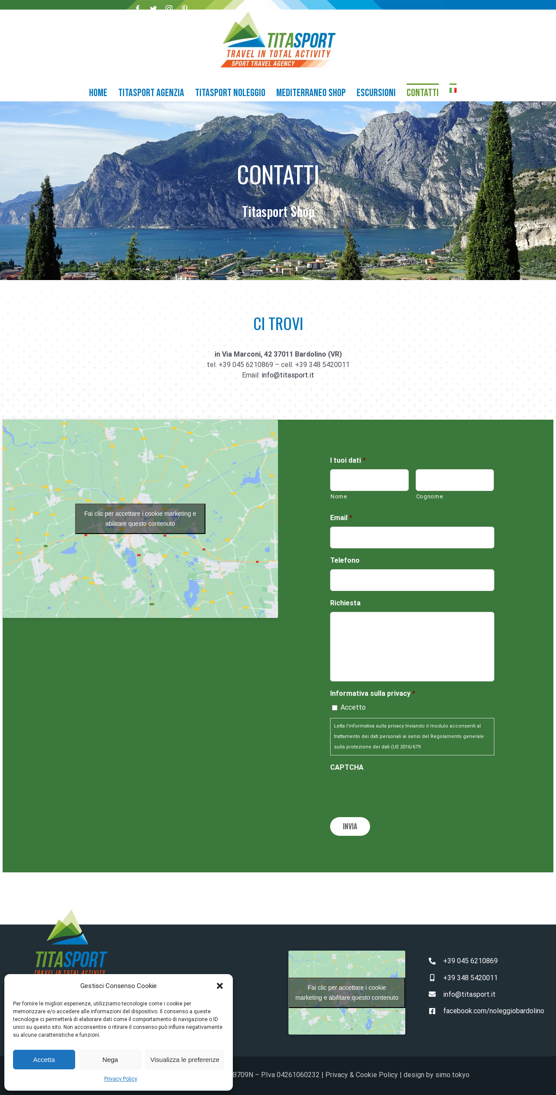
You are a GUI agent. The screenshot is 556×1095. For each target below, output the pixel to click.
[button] (219, 985)
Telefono (345, 560)
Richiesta (345, 603)
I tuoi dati (348, 460)
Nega (110, 1059)
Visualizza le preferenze (184, 1059)
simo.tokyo (452, 1073)
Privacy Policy (120, 1079)
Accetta (44, 1059)
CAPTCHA (347, 767)
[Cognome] (455, 480)
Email (341, 518)
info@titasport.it (287, 375)
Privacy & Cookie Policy (361, 1073)
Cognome (429, 496)
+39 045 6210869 (470, 959)
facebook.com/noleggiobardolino (493, 1009)
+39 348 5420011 (470, 975)
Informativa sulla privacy (372, 693)
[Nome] (369, 480)
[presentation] (396, 793)
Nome (339, 496)
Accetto (353, 707)
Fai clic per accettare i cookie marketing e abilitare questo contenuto (140, 518)
